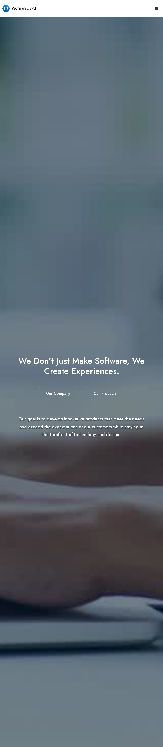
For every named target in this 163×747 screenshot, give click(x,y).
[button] (156, 8)
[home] (18, 8)
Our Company (58, 393)
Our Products (104, 393)
